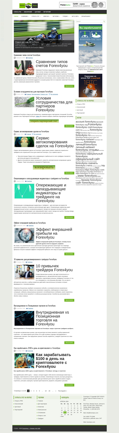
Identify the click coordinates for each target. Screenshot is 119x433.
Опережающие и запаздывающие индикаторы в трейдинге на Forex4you (41, 178)
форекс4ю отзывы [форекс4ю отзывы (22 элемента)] (97, 184)
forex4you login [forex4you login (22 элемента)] (86, 130)
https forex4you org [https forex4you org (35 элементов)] (83, 172)
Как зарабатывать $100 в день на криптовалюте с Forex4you (37, 348)
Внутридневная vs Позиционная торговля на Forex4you (35, 305)
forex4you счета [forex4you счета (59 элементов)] (84, 165)
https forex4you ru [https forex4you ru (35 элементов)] (96, 172)
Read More (69, 86)
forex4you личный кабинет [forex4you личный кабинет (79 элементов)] (86, 146)
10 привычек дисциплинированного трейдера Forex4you (35, 259)
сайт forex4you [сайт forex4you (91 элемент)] (85, 182)
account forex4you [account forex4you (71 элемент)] (86, 121)
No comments (54, 94)
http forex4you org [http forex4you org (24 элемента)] (90, 168)
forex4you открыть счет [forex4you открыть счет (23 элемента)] (88, 152)
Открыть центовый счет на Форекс (27, 42)
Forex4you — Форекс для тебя (31, 428)
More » (42, 47)
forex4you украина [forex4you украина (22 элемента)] (96, 165)
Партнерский (47, 12)
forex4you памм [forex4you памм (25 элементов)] (80, 161)
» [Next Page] (55, 391)
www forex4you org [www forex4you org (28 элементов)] (91, 178)
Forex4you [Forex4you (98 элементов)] (95, 124)
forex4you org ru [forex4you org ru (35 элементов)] (86, 133)
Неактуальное (42, 409)
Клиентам (47, 15)
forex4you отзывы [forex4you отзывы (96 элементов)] (87, 149)
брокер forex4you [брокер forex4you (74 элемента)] (91, 180)
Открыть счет (37, 15)
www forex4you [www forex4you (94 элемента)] (87, 175)
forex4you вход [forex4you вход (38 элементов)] (81, 137)
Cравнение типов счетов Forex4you (27, 54)
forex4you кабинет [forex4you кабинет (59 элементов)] (85, 139)
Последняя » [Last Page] (62, 391)
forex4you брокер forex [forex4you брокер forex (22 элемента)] (96, 135)
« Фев (62, 416)
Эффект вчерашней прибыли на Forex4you (30, 222)
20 (49, 391)
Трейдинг (66, 15)
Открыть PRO (17, 12)
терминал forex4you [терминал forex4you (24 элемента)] (81, 184)
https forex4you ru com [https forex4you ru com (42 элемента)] (85, 173)
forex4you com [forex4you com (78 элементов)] (84, 127)
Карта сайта (75, 16)
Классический (28, 12)
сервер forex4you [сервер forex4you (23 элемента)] (99, 183)
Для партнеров (36, 94)
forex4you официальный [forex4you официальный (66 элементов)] (89, 153)
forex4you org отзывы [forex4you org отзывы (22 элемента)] (97, 133)
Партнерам (57, 15)
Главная (16, 16)
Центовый (37, 12)
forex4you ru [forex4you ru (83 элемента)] (83, 135)
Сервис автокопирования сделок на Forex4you (31, 131)
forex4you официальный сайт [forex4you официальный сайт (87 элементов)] (88, 158)
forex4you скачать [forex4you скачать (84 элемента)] (87, 163)
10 (46, 391)
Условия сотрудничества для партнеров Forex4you (33, 91)
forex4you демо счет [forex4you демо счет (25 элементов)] (93, 137)
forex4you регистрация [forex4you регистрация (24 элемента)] (91, 161)
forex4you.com (91, 422)
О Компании (25, 15)
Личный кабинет (86, 16)
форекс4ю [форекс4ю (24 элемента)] (89, 184)
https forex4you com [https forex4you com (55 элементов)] (94, 170)
